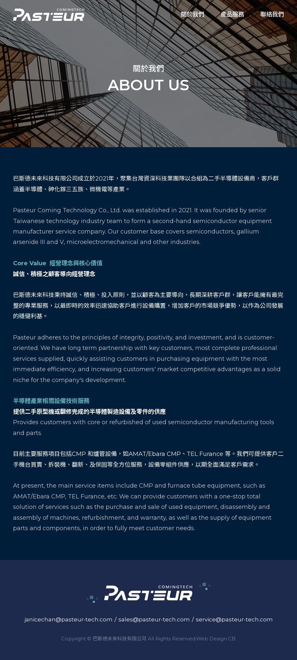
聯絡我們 (272, 14)
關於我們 (192, 14)
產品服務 (232, 14)
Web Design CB (216, 638)
